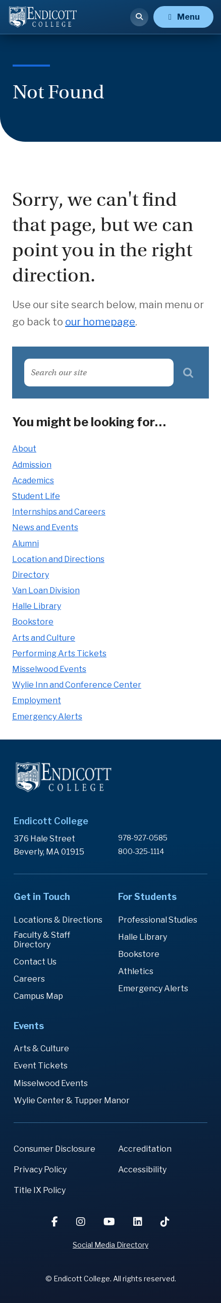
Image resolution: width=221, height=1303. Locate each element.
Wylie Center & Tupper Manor (72, 1100)
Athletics (135, 971)
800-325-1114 (141, 851)
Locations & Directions (58, 920)
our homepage (100, 322)
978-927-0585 (143, 837)
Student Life (36, 496)
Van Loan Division (46, 590)
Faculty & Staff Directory (42, 939)
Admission (31, 465)
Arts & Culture (41, 1048)
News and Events (45, 527)
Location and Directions (58, 559)
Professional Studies (157, 920)
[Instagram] (81, 1222)
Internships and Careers (58, 512)
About (24, 449)
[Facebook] (55, 1222)
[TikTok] (165, 1222)
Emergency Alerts (47, 716)
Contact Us (35, 962)
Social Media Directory (110, 1244)
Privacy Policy (40, 1169)
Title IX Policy (40, 1190)
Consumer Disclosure (54, 1149)
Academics (33, 480)
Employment (36, 700)
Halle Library (36, 606)
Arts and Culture (43, 638)
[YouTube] (110, 1222)
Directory (30, 575)
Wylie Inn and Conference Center (76, 685)
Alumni (25, 543)
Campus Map (38, 996)
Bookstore (32, 622)
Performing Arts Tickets (59, 653)
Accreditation (145, 1149)
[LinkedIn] (138, 1222)
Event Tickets (41, 1065)
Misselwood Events (49, 669)
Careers (29, 979)
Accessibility (142, 1169)
